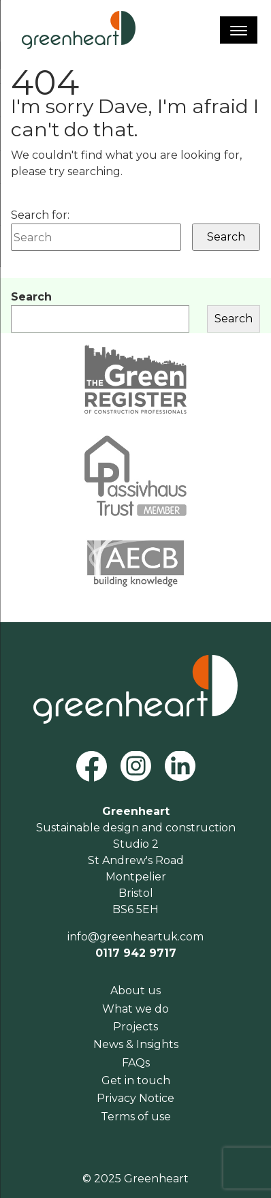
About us (135, 990)
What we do (135, 1008)
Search (31, 296)
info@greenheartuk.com (135, 936)
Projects (135, 1026)
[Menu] (238, 30)
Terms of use (136, 1116)
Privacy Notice (135, 1098)
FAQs (136, 1062)
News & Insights (135, 1044)
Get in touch (135, 1080)
